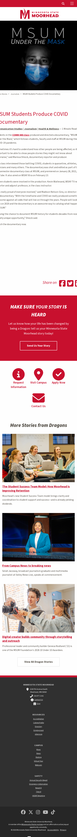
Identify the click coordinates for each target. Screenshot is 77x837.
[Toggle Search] (63, 3)
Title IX (38, 792)
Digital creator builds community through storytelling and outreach (37, 639)
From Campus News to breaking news (26, 566)
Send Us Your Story (38, 346)
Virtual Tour (38, 761)
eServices (38, 734)
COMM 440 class (20, 135)
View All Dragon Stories (38, 662)
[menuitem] (63, 3)
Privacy (63, 830)
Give (38, 703)
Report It (38, 788)
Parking (38, 757)
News (38, 753)
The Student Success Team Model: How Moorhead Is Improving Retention (36, 488)
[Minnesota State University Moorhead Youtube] (45, 812)
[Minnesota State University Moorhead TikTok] (53, 812)
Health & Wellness (49, 129)
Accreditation (38, 719)
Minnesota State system (32, 824)
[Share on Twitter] (70, 284)
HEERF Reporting (38, 796)
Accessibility (53, 830)
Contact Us (38, 699)
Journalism (15, 94)
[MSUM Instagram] (38, 812)
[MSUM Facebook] (23, 812)
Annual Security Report (38, 780)
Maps (38, 749)
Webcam (38, 765)
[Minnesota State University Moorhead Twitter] (31, 812)
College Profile (38, 722)
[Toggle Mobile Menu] (72, 3)
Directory (38, 726)
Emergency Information (38, 784)
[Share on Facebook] (62, 284)
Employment (39, 730)
